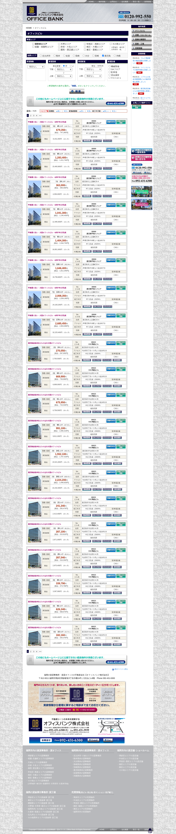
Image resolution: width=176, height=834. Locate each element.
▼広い (66, 111)
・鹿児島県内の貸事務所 (82, 770)
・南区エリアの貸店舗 (126, 764)
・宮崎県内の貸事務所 (81, 767)
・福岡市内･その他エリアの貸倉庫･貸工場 (44, 809)
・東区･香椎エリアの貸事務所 (39, 778)
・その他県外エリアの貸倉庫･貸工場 (42, 817)
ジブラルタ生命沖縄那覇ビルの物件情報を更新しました (142, 79)
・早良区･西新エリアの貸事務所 (40, 772)
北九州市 (46, 56)
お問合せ (113, 2)
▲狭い (58, 111)
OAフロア (115, 69)
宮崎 (97, 56)
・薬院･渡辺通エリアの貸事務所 (40, 768)
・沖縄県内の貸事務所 (81, 776)
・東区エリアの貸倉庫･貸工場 (39, 800)
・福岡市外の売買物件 (81, 812)
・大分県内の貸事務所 (81, 761)
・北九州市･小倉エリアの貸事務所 (86, 756)
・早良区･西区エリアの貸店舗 (130, 761)
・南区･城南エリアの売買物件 (84, 806)
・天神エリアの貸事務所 (36, 762)
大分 (87, 56)
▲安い (81, 111)
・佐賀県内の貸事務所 (81, 773)
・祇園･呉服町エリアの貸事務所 (40, 758)
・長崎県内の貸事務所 (81, 764)
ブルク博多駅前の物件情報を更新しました (142, 60)
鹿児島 (108, 56)
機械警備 (114, 66)
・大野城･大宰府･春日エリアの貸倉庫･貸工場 (45, 806)
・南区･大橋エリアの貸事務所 (39, 775)
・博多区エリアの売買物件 (83, 797)
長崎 (77, 56)
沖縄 (118, 56)
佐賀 (68, 56)
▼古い (114, 111)
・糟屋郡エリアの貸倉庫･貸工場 (40, 803)
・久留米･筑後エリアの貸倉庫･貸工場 (42, 812)
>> (40, 115)
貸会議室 (114, 75)
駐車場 (113, 72)
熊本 (58, 56)
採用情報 (147, 2)
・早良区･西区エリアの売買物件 (85, 803)
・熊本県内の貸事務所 (81, 758)
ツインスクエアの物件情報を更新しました (142, 70)
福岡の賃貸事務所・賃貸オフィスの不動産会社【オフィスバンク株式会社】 (77, 675)
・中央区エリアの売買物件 (83, 800)
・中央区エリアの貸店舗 (127, 758)
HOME (91, 2)
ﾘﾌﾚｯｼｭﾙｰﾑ (115, 78)
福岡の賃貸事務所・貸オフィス (53, 830)
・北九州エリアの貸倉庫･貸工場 (40, 815)
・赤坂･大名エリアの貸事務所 (39, 765)
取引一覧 (136, 2)
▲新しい (106, 111)
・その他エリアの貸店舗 (127, 770)
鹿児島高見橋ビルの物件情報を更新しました (142, 91)
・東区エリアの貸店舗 (126, 767)
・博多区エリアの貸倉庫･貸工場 (40, 797)
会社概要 (125, 2)
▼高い (89, 111)
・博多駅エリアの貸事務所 (37, 756)
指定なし (33, 66)
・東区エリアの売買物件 (82, 809)
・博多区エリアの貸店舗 (127, 756)
